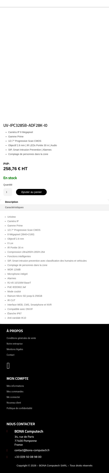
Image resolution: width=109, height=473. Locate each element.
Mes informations (15, 385)
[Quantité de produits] (7, 192)
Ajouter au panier (31, 192)
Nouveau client (14, 402)
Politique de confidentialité (19, 408)
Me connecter (13, 397)
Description (11, 202)
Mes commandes (15, 391)
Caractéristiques (14, 207)
